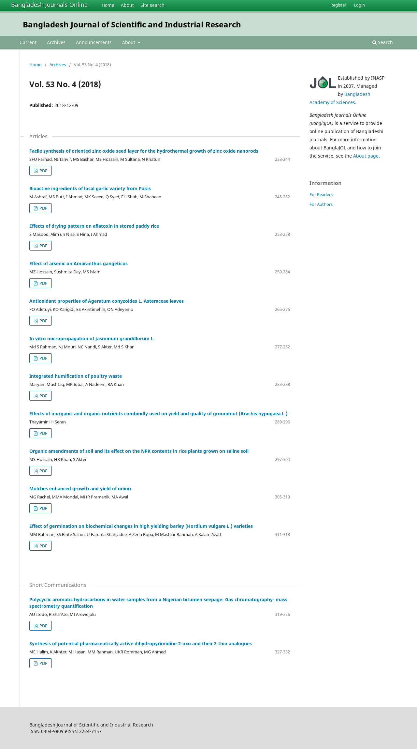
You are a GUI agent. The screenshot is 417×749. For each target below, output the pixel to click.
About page (366, 156)
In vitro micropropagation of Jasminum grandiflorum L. (92, 338)
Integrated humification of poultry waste (75, 376)
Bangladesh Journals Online (49, 4)
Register (338, 5)
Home (108, 5)
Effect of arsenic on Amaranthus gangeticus (78, 263)
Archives (56, 42)
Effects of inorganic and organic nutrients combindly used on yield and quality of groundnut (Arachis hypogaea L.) (158, 413)
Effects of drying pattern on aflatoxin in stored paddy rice (94, 226)
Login (359, 5)
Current (28, 42)
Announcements (94, 42)
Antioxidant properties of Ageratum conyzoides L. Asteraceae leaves (106, 301)
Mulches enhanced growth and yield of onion (80, 488)
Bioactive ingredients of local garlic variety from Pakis (90, 188)
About (127, 5)
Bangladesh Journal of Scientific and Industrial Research (132, 24)
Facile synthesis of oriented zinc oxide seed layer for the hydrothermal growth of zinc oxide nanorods (143, 151)
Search (382, 42)
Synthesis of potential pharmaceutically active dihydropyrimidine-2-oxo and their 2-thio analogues (140, 643)
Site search (152, 5)
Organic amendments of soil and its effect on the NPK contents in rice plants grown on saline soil (139, 451)
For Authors (321, 204)
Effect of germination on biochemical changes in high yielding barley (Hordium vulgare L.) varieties (141, 526)
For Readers (321, 194)
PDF (42, 171)
